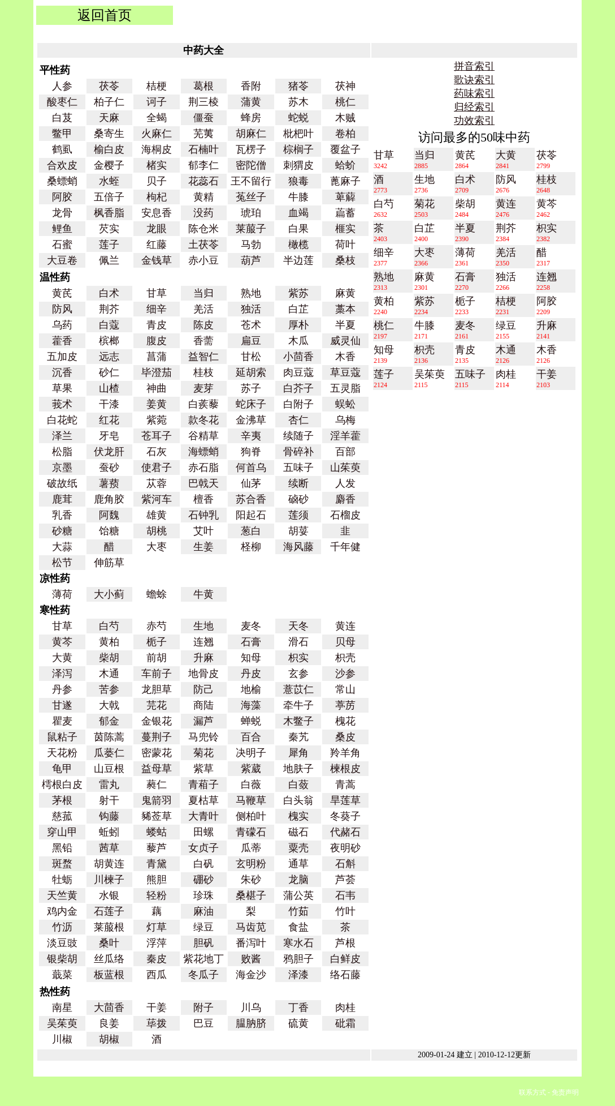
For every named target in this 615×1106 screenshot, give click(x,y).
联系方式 (532, 1092)
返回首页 (104, 15)
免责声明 (565, 1092)
